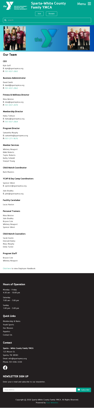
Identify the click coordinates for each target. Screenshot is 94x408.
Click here (7, 269)
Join (39, 13)
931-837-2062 (11, 88)
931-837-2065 (11, 71)
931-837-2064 (11, 122)
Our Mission (8, 328)
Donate (52, 13)
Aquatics (6, 332)
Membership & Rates (11, 321)
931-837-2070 (11, 105)
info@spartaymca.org (17, 359)
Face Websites (52, 403)
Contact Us (7, 335)
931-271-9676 (11, 139)
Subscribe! (83, 390)
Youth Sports (8, 325)
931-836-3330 (15, 362)
